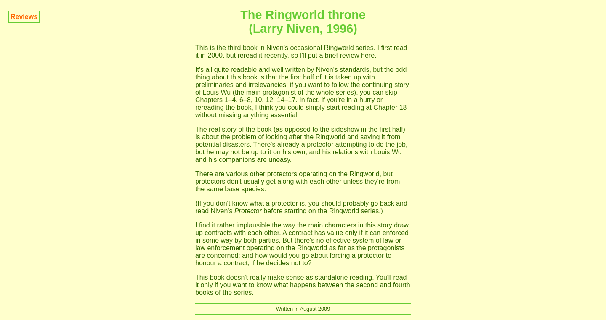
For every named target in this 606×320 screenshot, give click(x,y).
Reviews (24, 16)
